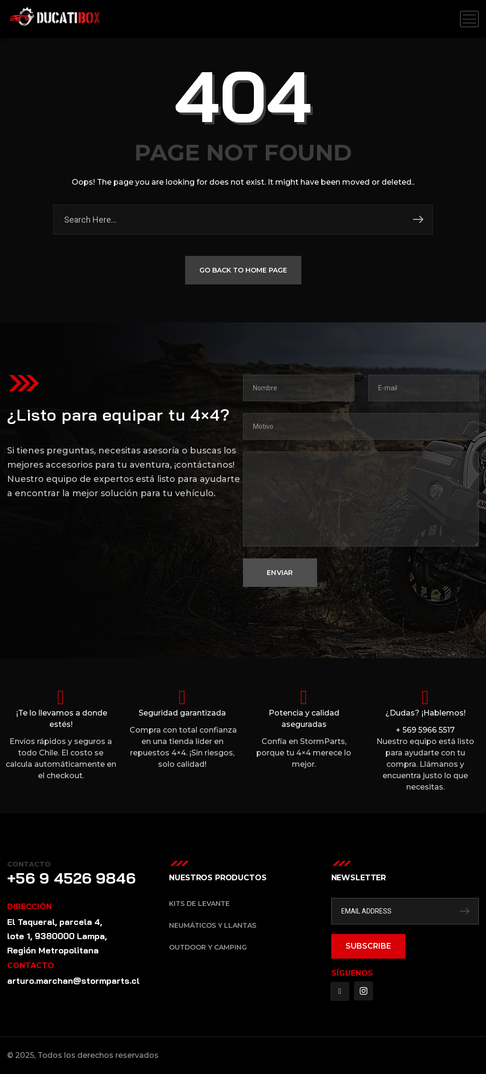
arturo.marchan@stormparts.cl (73, 980)
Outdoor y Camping (208, 947)
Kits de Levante (199, 903)
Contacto (29, 864)
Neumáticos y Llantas (212, 925)
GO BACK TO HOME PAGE (243, 271)
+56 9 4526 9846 (71, 877)
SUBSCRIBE (368, 946)
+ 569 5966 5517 (425, 730)
